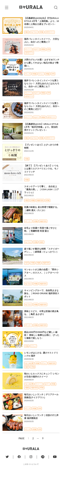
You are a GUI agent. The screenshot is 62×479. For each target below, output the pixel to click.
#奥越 (47, 80)
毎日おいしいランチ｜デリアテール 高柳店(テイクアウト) (41, 402)
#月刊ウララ (50, 38)
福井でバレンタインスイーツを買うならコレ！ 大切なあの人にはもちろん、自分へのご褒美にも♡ (41, 90)
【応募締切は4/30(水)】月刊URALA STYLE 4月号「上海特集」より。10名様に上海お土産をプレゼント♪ (41, 27)
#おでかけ (34, 38)
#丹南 (47, 207)
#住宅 (27, 269)
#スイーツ (28, 56)
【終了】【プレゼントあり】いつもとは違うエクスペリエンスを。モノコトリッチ (41, 175)
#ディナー (28, 228)
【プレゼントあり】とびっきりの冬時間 (41, 153)
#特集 (42, 38)
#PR (48, 56)
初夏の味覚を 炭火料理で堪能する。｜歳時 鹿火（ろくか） (41, 215)
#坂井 (42, 248)
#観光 (27, 38)
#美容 (27, 207)
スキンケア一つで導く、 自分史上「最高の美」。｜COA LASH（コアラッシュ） (41, 196)
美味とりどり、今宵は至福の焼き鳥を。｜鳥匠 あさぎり (41, 319)
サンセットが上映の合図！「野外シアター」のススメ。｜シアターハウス (41, 279)
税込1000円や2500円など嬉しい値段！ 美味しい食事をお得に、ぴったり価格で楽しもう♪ (41, 341)
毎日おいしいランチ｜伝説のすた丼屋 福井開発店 (41, 423)
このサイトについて (31, 471)
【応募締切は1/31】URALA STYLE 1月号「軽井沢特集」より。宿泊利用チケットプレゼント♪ (41, 133)
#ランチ (27, 80)
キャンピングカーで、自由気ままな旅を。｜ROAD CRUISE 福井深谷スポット (41, 300)
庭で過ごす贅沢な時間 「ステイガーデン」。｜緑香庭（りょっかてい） (41, 257)
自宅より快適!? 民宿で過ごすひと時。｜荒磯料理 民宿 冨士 (40, 236)
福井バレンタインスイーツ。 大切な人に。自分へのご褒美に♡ (41, 47)
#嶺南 (39, 269)
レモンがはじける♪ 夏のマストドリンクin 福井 (41, 360)
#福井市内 (40, 207)
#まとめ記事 (29, 370)
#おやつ (36, 56)
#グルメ (41, 80)
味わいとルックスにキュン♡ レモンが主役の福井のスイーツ (41, 381)
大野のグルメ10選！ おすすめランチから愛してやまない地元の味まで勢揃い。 (41, 69)
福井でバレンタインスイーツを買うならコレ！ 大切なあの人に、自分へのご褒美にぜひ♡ (41, 112)
